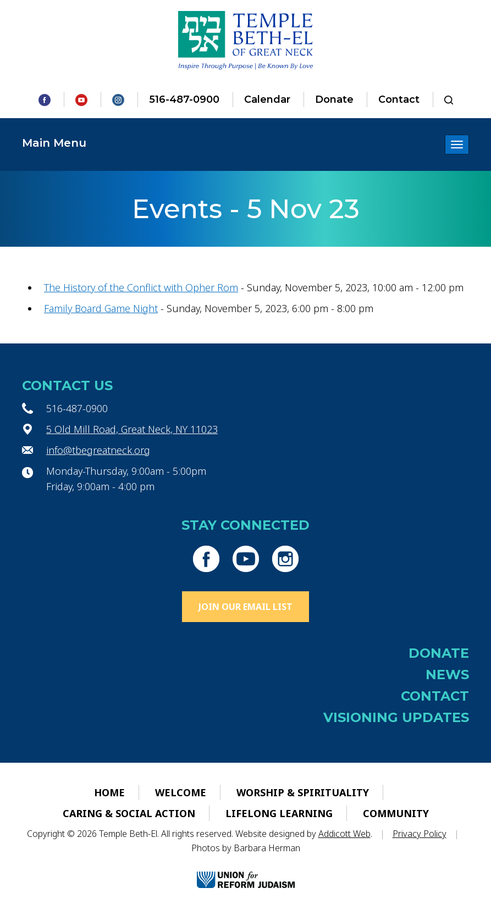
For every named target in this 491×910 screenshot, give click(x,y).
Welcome (180, 792)
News (447, 674)
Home (109, 792)
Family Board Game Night (101, 308)
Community (396, 813)
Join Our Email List (245, 607)
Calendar (267, 99)
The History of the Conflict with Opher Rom (141, 287)
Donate (334, 99)
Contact (399, 99)
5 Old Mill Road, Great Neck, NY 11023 (132, 429)
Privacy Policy (419, 834)
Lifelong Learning (279, 813)
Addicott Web (344, 834)
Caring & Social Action (129, 813)
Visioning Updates (396, 717)
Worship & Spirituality (302, 792)
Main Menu (54, 142)
